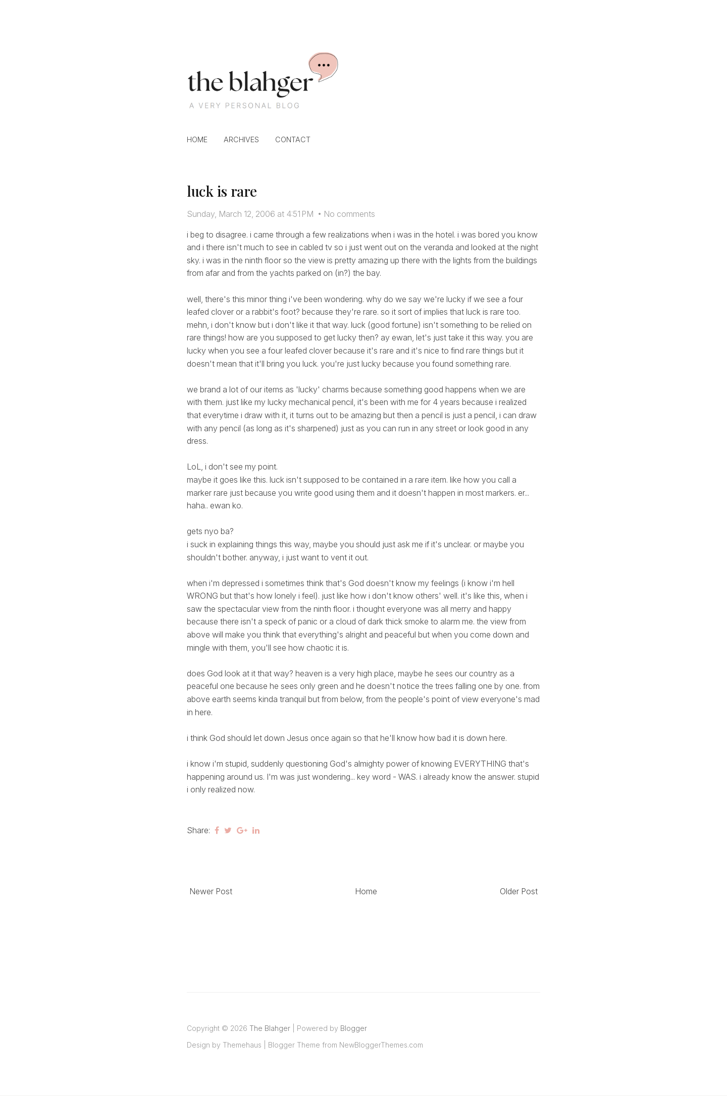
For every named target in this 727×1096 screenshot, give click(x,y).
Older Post (519, 891)
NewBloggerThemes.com (381, 1045)
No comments (349, 214)
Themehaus (242, 1045)
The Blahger (269, 1028)
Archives (241, 139)
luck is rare (222, 191)
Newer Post (210, 891)
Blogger (353, 1028)
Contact (292, 139)
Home (197, 139)
